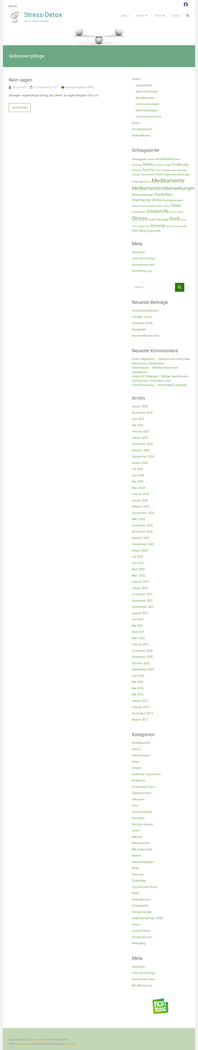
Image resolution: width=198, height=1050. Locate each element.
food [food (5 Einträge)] (146, 170)
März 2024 (138, 488)
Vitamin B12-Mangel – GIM (149, 376)
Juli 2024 (137, 469)
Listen (136, 830)
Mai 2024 (137, 481)
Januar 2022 (140, 588)
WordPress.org (142, 271)
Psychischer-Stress (148, 116)
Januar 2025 (140, 438)
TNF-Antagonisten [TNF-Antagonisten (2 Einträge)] (140, 226)
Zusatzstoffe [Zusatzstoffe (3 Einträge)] (153, 230)
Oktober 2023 (140, 506)
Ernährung (138, 780)
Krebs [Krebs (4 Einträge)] (159, 174)
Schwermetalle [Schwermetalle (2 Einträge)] (176, 212)
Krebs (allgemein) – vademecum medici (158, 359)
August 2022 (140, 550)
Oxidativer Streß (142, 323)
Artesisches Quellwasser (148, 363)
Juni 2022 (138, 563)
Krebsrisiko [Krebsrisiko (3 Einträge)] (170, 174)
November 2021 (142, 600)
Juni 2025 (138, 419)
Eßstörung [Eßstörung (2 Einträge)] (137, 170)
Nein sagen (20, 80)
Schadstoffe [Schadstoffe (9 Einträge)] (157, 211)
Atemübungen (141, 755)
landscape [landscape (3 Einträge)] (183, 174)
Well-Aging (138, 943)
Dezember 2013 (142, 713)
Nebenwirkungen (147, 110)
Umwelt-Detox (141, 930)
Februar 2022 (140, 581)
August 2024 (140, 463)
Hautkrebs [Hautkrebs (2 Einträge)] (182, 170)
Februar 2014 (140, 707)
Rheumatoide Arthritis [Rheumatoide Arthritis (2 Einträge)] (151, 206)
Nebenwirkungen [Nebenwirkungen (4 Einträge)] (143, 195)
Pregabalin (139, 329)
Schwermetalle (142, 912)
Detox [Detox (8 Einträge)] (148, 164)
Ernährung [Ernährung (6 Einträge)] (180, 164)
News (135, 868)
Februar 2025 (140, 431)
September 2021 (143, 607)
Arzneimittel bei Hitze (146, 335)
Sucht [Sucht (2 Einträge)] (183, 220)
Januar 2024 (140, 500)
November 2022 (142, 531)
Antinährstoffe (145, 98)
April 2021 (138, 632)
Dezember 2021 (142, 594)
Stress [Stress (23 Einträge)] (140, 218)
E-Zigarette (180, 385)
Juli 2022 (137, 556)
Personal (137, 874)
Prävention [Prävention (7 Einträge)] (163, 194)
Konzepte (138, 818)
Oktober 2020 (140, 663)
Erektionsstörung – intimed (149, 385)
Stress (140, 15)
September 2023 (143, 513)
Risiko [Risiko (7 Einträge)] (176, 205)
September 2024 (143, 456)
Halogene (138, 799)
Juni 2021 (138, 619)
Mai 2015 (137, 694)
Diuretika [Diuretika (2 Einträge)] (158, 165)
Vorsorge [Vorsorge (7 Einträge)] (157, 226)
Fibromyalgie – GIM (144, 367)
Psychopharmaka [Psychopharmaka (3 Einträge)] (173, 200)
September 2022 (143, 544)
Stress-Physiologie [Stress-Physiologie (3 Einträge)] (158, 219)
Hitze (135, 805)
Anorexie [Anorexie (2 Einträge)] (151, 159)
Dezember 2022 (142, 525)
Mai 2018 (137, 688)
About (125, 15)
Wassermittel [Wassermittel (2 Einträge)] (180, 226)
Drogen (137, 768)
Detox (158, 15)
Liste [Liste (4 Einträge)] (135, 181)
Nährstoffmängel (147, 91)
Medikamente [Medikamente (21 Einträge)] (168, 180)
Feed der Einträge (143, 258)
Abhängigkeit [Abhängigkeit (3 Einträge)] (139, 159)
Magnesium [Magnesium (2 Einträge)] (145, 182)
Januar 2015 (140, 701)
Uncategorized (141, 129)
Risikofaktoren (141, 135)
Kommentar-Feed (143, 264)
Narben (136, 855)
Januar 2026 (140, 406)
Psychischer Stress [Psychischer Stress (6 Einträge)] (147, 200)
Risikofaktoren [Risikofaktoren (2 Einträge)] (139, 212)
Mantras (137, 837)
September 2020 (143, 669)
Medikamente (141, 843)
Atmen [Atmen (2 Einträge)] (177, 159)
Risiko (176, 15)
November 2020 (142, 657)
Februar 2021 (140, 644)
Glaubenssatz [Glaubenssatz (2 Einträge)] (169, 170)
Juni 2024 (138, 475)
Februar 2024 (140, 494)
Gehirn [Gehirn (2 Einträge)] (158, 170)
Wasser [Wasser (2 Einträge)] (169, 226)
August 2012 (140, 719)
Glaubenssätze (141, 793)
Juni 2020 (138, 676)
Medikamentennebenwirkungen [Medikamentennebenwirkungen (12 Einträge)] (163, 188)
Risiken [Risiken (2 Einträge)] (166, 206)
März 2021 (138, 638)
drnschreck (19, 87)
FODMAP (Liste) (142, 317)
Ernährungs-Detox (143, 787)
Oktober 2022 (140, 538)
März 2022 (138, 575)
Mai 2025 (137, 425)
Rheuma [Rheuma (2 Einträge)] (136, 206)
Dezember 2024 (142, 444)
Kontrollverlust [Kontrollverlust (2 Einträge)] (148, 174)
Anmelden (138, 252)
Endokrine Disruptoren (146, 774)
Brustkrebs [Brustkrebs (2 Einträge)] (137, 165)
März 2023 (138, 519)
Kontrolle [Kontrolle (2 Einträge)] (136, 174)
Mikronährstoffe (142, 849)
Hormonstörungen (148, 104)
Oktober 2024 (140, 450)
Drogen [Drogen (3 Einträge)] (167, 164)
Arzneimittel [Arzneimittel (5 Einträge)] (164, 159)
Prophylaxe (139, 880)
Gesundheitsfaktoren (145, 310)
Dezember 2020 (142, 650)
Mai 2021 (137, 625)
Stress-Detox (43, 14)
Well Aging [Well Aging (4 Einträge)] (139, 230)
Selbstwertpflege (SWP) (80, 87)
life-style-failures (142, 824)
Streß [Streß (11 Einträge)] (174, 219)
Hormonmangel (142, 812)
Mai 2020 (137, 682)
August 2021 (140, 613)
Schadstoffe (144, 85)
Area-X (136, 749)
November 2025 (142, 412)
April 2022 (138, 569)
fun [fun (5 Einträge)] (152, 170)
